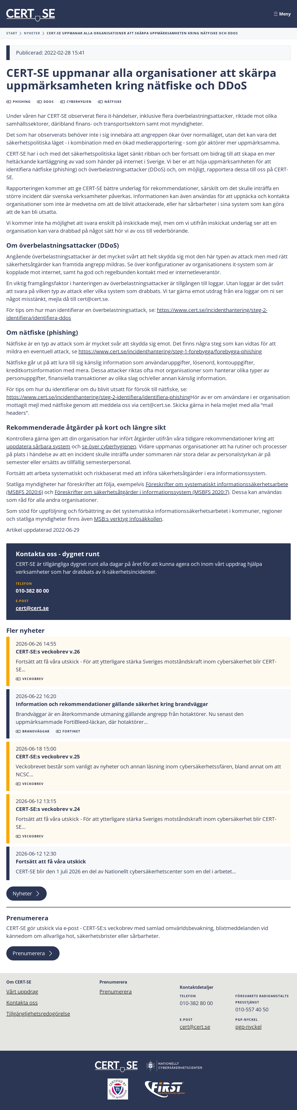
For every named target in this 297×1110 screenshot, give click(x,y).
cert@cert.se (32, 608)
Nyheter (32, 33)
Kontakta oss (22, 1002)
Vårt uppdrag (22, 991)
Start (11, 33)
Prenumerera (33, 953)
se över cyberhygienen (109, 446)
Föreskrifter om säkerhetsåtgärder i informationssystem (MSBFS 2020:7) (142, 492)
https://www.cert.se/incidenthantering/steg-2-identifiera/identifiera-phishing (98, 397)
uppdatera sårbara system (38, 446)
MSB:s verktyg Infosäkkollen (128, 518)
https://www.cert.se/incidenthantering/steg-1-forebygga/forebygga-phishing (170, 351)
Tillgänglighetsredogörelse (38, 1013)
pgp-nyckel (248, 1026)
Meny (282, 14)
